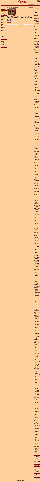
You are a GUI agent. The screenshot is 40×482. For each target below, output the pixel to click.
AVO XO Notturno (37, 202)
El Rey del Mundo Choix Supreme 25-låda (37, 90)
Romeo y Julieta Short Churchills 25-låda (37, 79)
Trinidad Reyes (37, 163)
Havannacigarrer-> (3, 16)
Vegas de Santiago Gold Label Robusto (37, 371)
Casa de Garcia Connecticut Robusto (37, 154)
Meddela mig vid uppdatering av (37, 469)
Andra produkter (37, 465)
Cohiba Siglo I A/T (37, 112)
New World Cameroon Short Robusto (37, 414)
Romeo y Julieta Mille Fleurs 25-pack (37, 117)
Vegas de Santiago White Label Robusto (37, 192)
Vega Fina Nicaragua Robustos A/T (36, 85)
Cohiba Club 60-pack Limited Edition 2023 (37, 32)
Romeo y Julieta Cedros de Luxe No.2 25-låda (37, 248)
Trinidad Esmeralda (37, 352)
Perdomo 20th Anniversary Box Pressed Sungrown (37, 292)
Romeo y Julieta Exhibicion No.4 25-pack (37, 258)
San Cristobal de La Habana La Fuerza (37, 140)
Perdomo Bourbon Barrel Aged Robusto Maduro (37, 360)
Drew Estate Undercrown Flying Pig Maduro (37, 374)
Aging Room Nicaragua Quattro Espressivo (37, 449)
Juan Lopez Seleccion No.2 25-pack (37, 160)
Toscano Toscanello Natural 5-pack (37, 170)
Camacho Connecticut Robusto (36, 59)
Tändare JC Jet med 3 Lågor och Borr (37, 24)
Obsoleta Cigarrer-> (3, 38)
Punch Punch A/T (37, 299)
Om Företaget (2, 44)
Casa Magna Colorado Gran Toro (37, 278)
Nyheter (2, 10)
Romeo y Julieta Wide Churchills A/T (37, 261)
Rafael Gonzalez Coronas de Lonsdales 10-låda (37, 275)
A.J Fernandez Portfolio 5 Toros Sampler (37, 81)
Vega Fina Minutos (37, 341)
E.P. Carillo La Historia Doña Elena (36, 195)
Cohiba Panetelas (37, 410)
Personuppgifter (3, 43)
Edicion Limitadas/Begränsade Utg (3, 29)
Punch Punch (36, 379)
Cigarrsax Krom (37, 171)
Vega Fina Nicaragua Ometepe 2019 (36, 382)
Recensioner (35, 473)
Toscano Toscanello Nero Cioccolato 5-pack (37, 68)
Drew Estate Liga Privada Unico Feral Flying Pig (37, 290)
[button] (30, 4)
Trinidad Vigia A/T (37, 348)
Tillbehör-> (2, 37)
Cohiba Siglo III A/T (37, 423)
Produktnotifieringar (36, 466)
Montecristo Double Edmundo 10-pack (37, 9)
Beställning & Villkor (3, 42)
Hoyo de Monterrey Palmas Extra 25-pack (37, 419)
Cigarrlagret (22, 480)
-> (2, 34)
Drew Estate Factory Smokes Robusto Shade (37, 47)
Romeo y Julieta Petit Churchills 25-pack (37, 156)
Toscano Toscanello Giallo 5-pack (37, 336)
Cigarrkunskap (2, 41)
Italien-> (2, 25)
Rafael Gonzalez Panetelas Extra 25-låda (37, 96)
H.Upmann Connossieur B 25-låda (37, 110)
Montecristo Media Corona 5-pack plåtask (37, 177)
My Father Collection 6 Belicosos (36, 75)
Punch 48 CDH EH (37, 15)
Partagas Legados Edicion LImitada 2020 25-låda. (37, 311)
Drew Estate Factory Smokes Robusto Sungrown (37, 53)
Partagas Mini (36, 408)
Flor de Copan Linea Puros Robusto (36, 241)
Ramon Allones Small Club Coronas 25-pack (37, 144)
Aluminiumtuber (3, 27)
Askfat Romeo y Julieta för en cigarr (37, 435)
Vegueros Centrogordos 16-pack (37, 319)
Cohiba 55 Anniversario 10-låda (37, 254)
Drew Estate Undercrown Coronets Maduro (37, 223)
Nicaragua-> (2, 19)
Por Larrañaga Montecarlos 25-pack (37, 356)
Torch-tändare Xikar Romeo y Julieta (36, 431)
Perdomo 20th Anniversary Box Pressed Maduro (37, 244)
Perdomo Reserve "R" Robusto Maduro (37, 83)
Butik (1, 45)
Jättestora (3, 36)
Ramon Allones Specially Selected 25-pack (37, 217)
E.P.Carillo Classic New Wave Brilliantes (37, 17)
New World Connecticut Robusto (36, 328)
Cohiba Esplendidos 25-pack (37, 250)
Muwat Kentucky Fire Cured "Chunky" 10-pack (37, 365)
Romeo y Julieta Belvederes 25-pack (37, 168)
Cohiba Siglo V (37, 66)
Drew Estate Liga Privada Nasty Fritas (37, 272)
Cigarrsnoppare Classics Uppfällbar (37, 173)
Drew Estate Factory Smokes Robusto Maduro (37, 130)
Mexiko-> (2, 24)
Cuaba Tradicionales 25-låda (37, 150)
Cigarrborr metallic (37, 439)
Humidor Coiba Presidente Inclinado (37, 350)
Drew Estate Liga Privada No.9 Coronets (37, 340)
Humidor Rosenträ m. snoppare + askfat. (37, 429)
